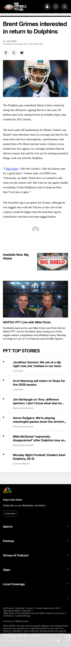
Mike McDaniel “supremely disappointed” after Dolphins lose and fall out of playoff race (39, 438)
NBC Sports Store (11, 611)
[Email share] (22, 53)
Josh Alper (11, 41)
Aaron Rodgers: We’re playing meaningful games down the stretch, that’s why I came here (39, 420)
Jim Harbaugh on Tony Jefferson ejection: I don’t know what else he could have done (37, 401)
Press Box (26, 611)
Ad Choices (8, 608)
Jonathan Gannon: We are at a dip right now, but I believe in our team (37, 364)
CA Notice (8, 616)
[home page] (15, 6)
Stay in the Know (12, 499)
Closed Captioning (44, 608)
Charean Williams (21, 463)
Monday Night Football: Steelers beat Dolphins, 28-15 (39, 457)
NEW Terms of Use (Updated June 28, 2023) (24, 613)
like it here (12, 168)
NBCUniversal (22, 621)
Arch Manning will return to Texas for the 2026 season (39, 383)
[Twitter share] (14, 53)
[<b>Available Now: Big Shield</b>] (52, 261)
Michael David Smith (23, 408)
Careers (30, 608)
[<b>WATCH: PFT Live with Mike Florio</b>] (35, 299)
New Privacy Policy (56, 613)
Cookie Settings (22, 616)
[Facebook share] (6, 53)
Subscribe (10, 513)
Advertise (20, 608)
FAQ (57, 608)
